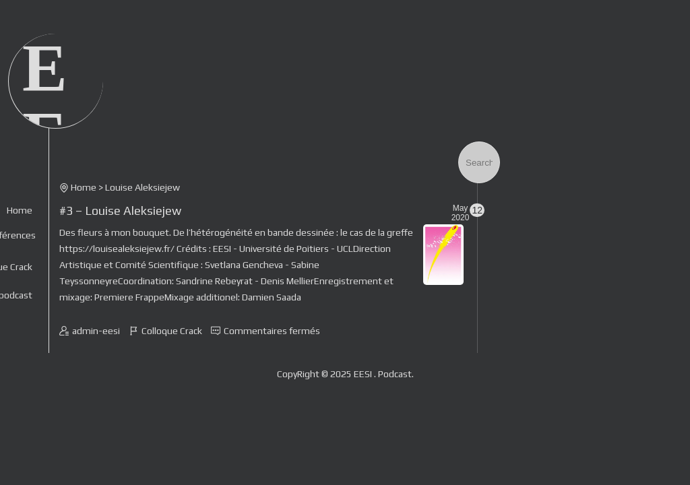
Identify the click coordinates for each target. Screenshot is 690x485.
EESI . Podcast (383, 373)
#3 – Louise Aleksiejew (120, 210)
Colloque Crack (172, 330)
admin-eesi (96, 330)
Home (19, 210)
